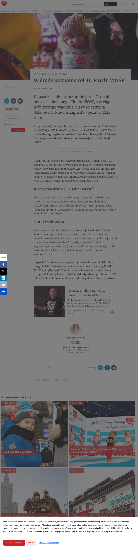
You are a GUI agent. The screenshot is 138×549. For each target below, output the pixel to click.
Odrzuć (31, 543)
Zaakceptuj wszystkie (14, 543)
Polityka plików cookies (49, 543)
